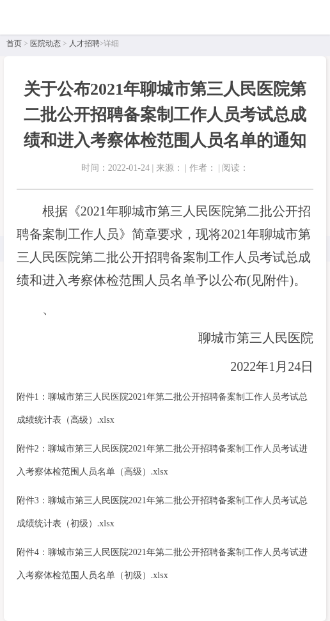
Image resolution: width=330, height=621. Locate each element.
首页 (14, 43)
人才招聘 (84, 43)
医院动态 (45, 43)
